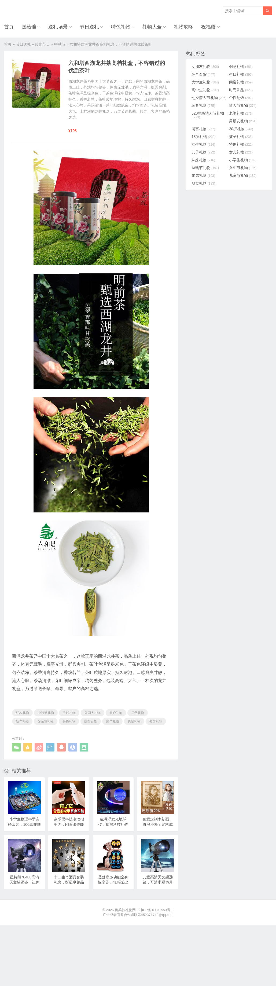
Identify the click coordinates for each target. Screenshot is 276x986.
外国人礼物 (92, 713)
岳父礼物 (137, 713)
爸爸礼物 (68, 721)
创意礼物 (241, 66)
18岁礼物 (204, 136)
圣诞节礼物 (205, 168)
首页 (9, 27)
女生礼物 (203, 144)
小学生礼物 (242, 160)
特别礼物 (241, 144)
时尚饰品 (241, 90)
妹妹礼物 (203, 160)
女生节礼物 (242, 168)
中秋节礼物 (46, 713)
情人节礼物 (242, 105)
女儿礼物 (241, 152)
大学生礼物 (205, 82)
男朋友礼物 (242, 121)
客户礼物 (115, 713)
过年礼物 (112, 721)
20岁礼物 (241, 129)
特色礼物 (120, 27)
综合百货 (90, 721)
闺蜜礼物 (241, 82)
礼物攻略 (183, 27)
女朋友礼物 (205, 66)
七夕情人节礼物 (209, 98)
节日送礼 (89, 27)
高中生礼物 (205, 90)
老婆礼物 (241, 113)
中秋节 (59, 44)
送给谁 (29, 27)
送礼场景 (58, 27)
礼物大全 (152, 27)
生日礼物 (241, 74)
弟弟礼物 (203, 175)
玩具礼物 (203, 105)
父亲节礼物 (46, 721)
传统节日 (42, 44)
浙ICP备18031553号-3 (156, 910)
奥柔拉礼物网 (125, 910)
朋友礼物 (203, 183)
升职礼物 (69, 713)
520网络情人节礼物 (208, 115)
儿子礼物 (203, 152)
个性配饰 (241, 98)
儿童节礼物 (242, 175)
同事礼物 (203, 129)
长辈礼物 (134, 721)
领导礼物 (155, 721)
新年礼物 (22, 721)
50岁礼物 (22, 713)
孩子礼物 (241, 136)
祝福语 (208, 27)
